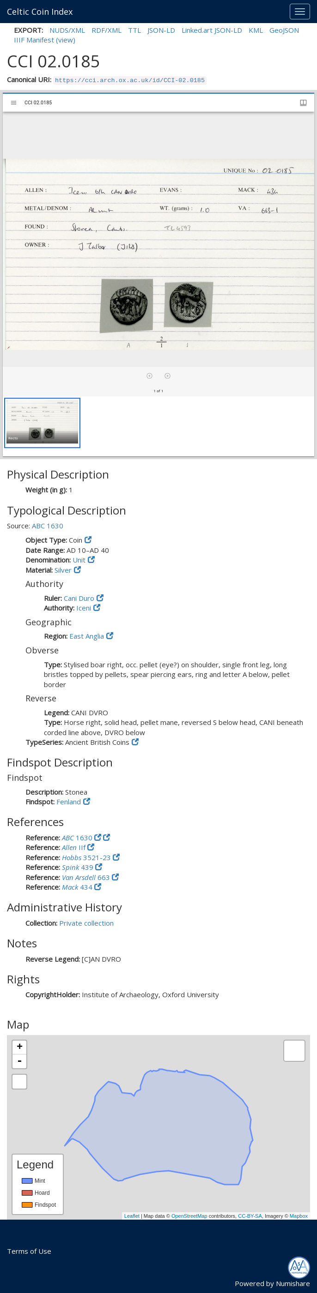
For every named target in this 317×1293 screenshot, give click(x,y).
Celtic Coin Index (40, 11)
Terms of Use (29, 1251)
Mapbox (299, 1216)
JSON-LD (161, 30)
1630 (78, 837)
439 (78, 867)
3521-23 (87, 857)
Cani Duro (79, 598)
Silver (63, 570)
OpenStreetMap (189, 1216)
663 (87, 877)
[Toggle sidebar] (14, 103)
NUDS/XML (67, 30)
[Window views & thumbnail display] (303, 103)
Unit (79, 559)
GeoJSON (284, 30)
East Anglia (86, 636)
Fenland (68, 801)
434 (78, 887)
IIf (74, 847)
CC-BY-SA (250, 1216)
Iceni (83, 607)
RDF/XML (106, 30)
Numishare (293, 1283)
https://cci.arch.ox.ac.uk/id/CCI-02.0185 (130, 80)
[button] (42, 423)
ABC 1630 (47, 525)
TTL (134, 30)
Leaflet (132, 1216)
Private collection (86, 923)
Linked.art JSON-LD (212, 30)
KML (256, 30)
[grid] (158, 426)
